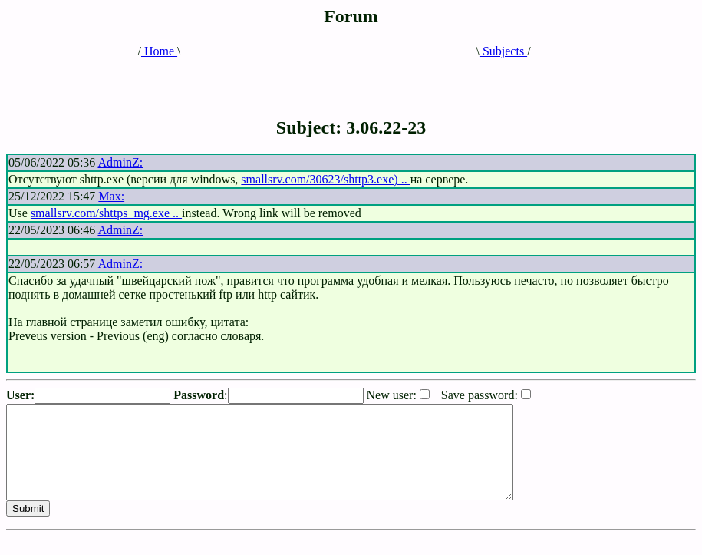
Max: (111, 196)
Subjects (503, 51)
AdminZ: (120, 162)
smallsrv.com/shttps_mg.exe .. (106, 213)
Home (159, 51)
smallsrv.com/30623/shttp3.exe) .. (325, 179)
